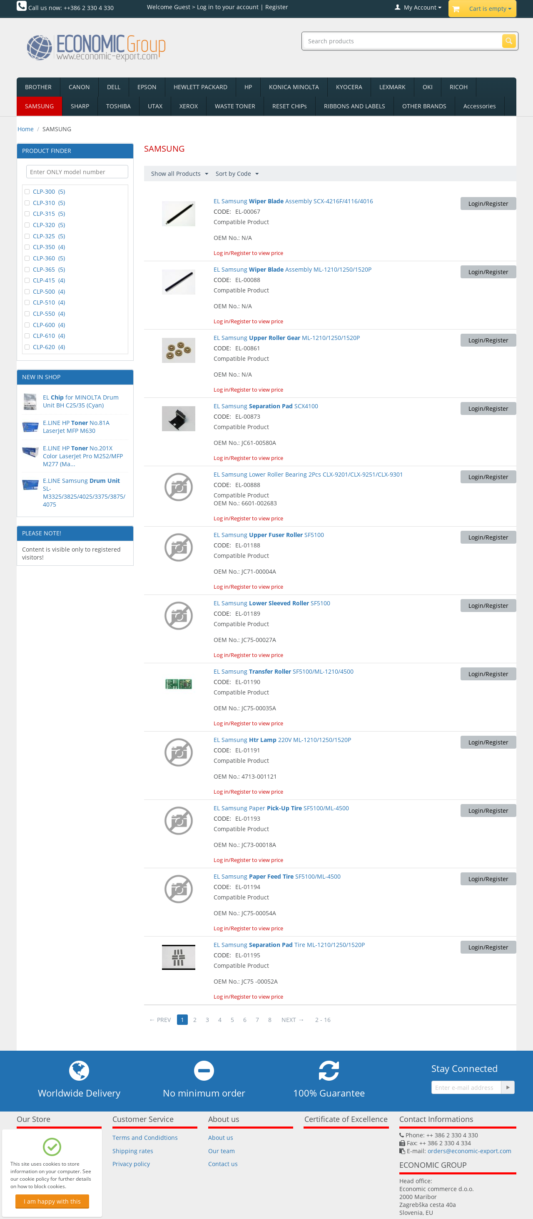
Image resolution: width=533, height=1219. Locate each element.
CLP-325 (45, 236)
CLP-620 (45, 347)
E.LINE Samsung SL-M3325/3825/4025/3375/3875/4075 (84, 492)
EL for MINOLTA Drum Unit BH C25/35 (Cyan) (81, 401)
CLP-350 (45, 247)
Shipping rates (132, 1151)
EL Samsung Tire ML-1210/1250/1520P (289, 945)
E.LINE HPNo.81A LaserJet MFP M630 (76, 427)
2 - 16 (323, 1020)
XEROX (188, 106)
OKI (428, 87)
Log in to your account (228, 7)
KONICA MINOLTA (294, 87)
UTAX (155, 106)
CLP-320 (45, 225)
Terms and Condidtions (145, 1138)
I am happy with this (52, 1201)
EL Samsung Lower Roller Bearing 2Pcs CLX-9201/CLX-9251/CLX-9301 (308, 474)
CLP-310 (45, 203)
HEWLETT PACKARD (200, 87)
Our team (221, 1151)
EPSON (147, 87)
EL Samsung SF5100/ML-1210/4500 (284, 671)
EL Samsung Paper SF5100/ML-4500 (281, 808)
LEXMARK (392, 87)
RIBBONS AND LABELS (354, 106)
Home (25, 129)
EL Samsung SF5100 (269, 535)
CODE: (222, 211)
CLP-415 (45, 280)
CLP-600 (45, 325)
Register (276, 7)
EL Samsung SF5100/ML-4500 (277, 876)
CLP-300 (45, 191)
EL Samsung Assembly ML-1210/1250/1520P (292, 269)
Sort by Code (237, 174)
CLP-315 (45, 213)
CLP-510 (45, 302)
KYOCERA (349, 87)
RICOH (459, 87)
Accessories (479, 106)
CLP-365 (45, 269)
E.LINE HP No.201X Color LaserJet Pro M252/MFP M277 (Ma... (83, 456)
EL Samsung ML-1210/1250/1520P (287, 338)
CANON (79, 87)
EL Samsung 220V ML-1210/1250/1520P (282, 740)
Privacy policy (131, 1164)
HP (248, 87)
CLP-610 (45, 336)
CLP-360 (45, 258)
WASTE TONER (235, 106)
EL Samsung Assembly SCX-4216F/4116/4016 (293, 201)
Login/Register (488, 203)
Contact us (223, 1164)
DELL (113, 87)
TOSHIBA (118, 106)
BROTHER (38, 87)
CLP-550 (45, 313)
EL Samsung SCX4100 (266, 406)
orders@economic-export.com (469, 1151)
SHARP (80, 106)
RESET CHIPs (289, 106)
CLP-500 (45, 291)
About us (220, 1138)
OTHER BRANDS (424, 106)
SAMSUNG (39, 106)
